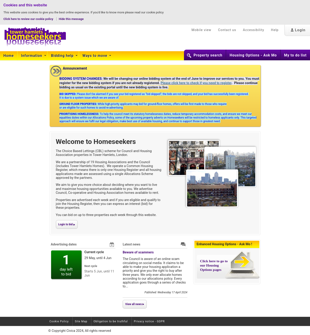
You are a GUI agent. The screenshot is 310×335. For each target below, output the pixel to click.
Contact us (227, 30)
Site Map (81, 321)
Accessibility (253, 30)
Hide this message (71, 19)
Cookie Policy (59, 321)
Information (32, 56)
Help (274, 30)
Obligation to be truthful (111, 321)
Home (8, 56)
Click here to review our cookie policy (28, 19)
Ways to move (95, 56)
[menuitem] (8, 55)
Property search (207, 55)
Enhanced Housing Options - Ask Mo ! (224, 244)
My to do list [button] (295, 55)
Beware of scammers (138, 252)
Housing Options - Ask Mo (253, 55)
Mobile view (201, 30)
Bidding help (63, 56)
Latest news (131, 244)
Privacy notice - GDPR (149, 321)
